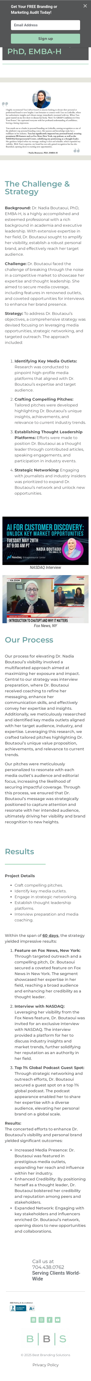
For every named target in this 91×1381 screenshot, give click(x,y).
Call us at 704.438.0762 (48, 1264)
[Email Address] (45, 25)
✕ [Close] (85, 5)
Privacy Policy (46, 1365)
